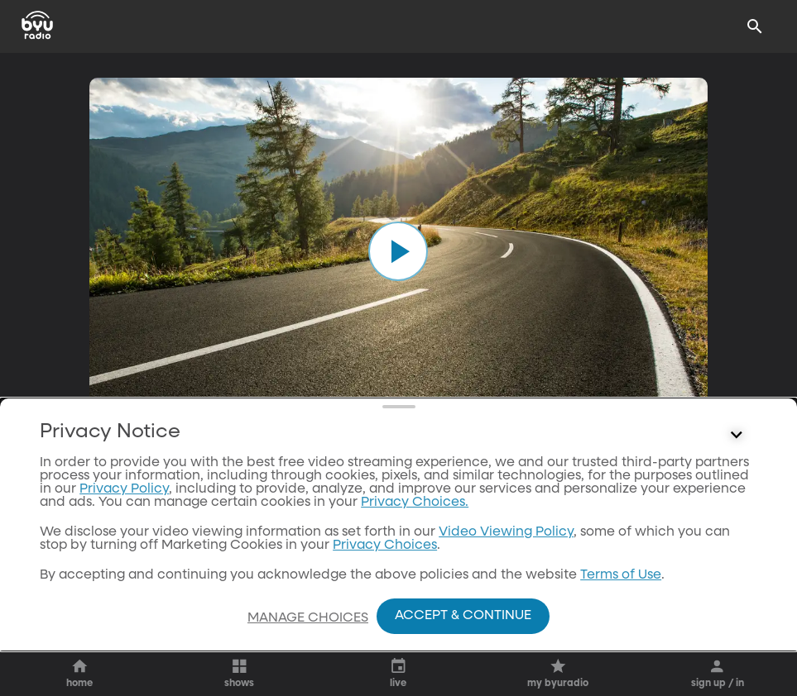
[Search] (755, 26)
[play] (398, 251)
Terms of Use (620, 575)
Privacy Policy (124, 489)
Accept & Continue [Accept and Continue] (463, 615)
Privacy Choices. (414, 502)
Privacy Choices (385, 545)
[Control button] (736, 435)
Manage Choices (307, 618)
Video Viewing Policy (506, 532)
